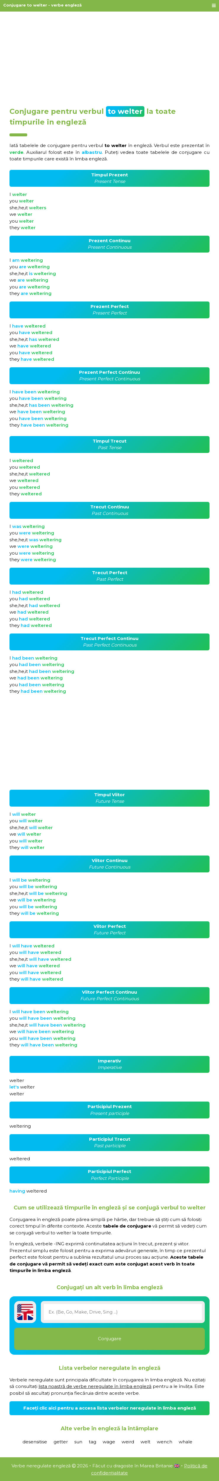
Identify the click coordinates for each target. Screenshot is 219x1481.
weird (128, 1442)
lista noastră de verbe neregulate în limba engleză (95, 1386)
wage (109, 1442)
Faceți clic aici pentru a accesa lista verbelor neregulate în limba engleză (109, 1408)
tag (92, 1442)
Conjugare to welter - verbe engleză (42, 5)
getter (61, 1442)
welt (145, 1442)
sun (78, 1442)
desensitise (34, 1442)
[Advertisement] (109, 56)
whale (185, 1442)
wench (164, 1442)
